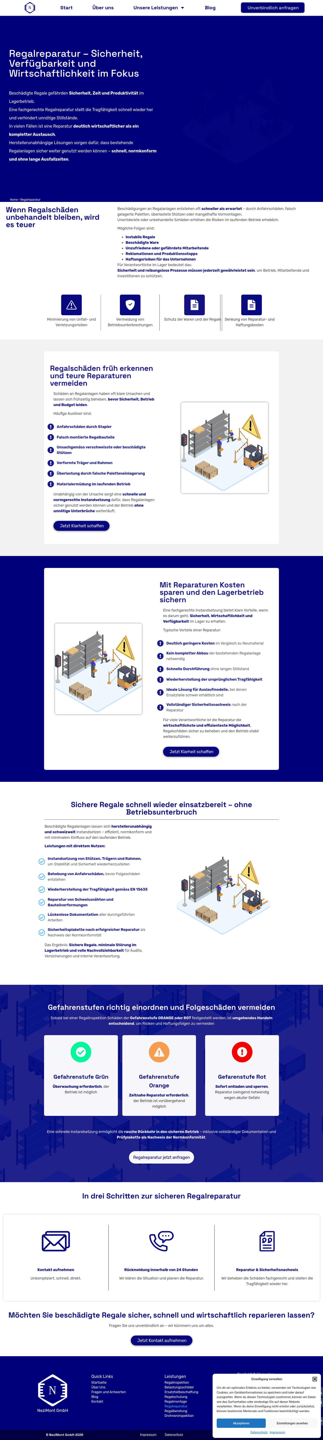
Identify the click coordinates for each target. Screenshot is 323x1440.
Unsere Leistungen (159, 7)
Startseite (98, 1382)
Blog (210, 7)
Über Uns (98, 1387)
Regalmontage (176, 1401)
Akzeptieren (241, 1423)
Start (66, 7)
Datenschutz (259, 1432)
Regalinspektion (177, 1382)
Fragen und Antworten (108, 1392)
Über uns (103, 7)
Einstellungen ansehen (292, 1423)
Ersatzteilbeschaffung (181, 1392)
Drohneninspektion (179, 1416)
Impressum (277, 1432)
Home (14, 199)
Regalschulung (176, 1397)
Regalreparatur (176, 1406)
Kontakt (97, 1401)
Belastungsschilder (179, 1387)
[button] (315, 1379)
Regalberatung (176, 1411)
